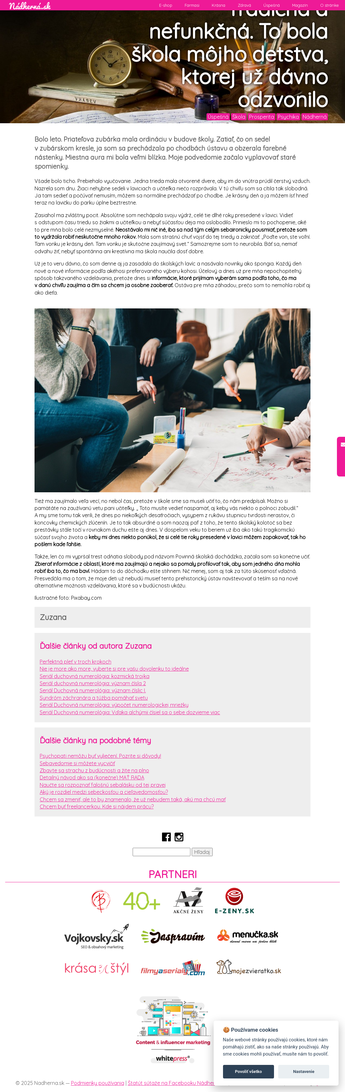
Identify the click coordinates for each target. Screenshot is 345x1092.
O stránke (329, 5)
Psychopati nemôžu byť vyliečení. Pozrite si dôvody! (100, 756)
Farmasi (192, 5)
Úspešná (271, 5)
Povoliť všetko (248, 1071)
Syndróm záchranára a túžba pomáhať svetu (94, 698)
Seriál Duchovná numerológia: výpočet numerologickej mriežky (114, 705)
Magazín (300, 5)
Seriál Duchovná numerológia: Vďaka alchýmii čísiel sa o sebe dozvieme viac (130, 712)
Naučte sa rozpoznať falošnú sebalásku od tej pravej (103, 785)
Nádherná (315, 117)
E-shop (165, 5)
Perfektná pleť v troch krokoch (75, 661)
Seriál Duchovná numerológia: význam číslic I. (93, 690)
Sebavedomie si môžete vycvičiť (77, 763)
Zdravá (244, 5)
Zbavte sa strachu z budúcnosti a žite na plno (94, 770)
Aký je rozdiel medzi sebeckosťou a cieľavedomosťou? (104, 792)
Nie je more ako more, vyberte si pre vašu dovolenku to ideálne (114, 669)
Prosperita (261, 117)
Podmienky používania (97, 1083)
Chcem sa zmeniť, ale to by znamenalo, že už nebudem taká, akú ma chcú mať (133, 799)
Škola (238, 117)
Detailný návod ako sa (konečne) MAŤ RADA (92, 777)
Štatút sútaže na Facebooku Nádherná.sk (177, 1083)
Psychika (288, 117)
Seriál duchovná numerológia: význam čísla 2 (93, 683)
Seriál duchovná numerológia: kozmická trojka (94, 676)
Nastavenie (303, 1071)
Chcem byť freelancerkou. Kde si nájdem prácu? (97, 806)
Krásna (218, 5)
